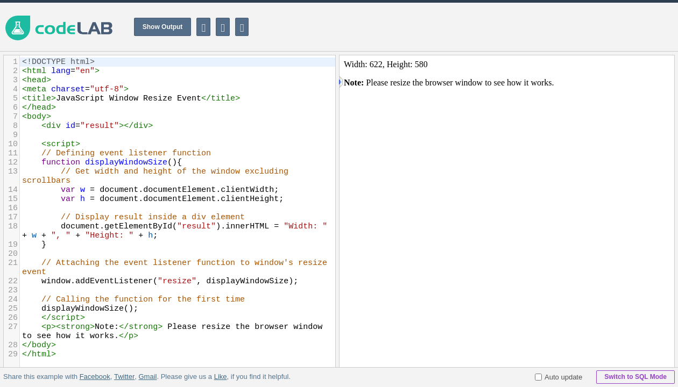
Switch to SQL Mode (635, 377)
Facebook (95, 376)
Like (220, 376)
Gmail (147, 376)
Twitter (124, 376)
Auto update (558, 377)
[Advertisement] (482, 27)
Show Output (163, 27)
